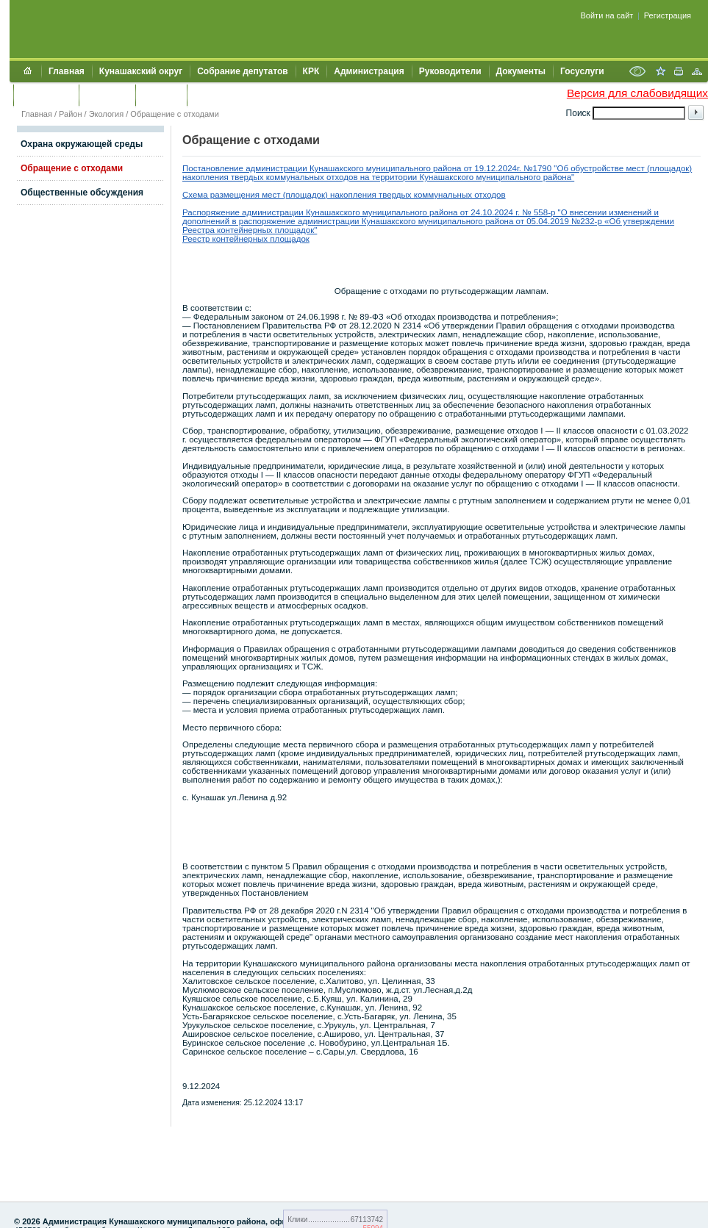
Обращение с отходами (174, 113)
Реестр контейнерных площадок (246, 238)
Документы (521, 71)
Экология (106, 113)
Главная (67, 71)
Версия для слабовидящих (637, 93)
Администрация (369, 71)
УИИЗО (209, 95)
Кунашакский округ (140, 71)
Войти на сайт (607, 15)
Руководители (450, 71)
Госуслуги (582, 71)
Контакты (107, 95)
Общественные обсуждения (82, 192)
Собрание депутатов (242, 71)
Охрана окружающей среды (82, 144)
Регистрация (667, 15)
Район (70, 113)
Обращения (46, 95)
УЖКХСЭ (161, 95)
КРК (311, 71)
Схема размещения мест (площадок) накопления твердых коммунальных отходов (344, 194)
